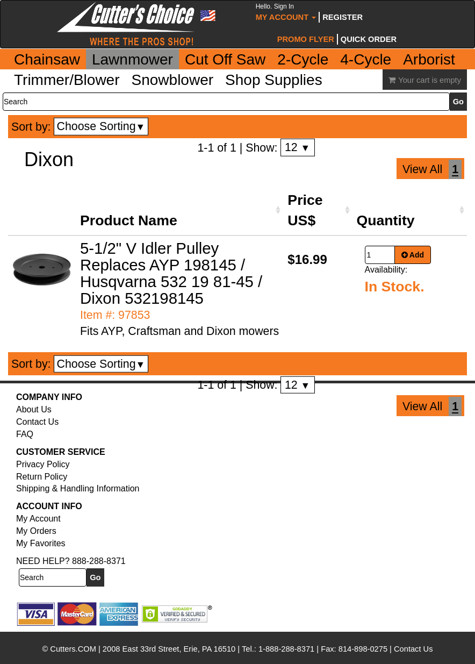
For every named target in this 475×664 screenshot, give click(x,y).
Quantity (386, 220)
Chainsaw (47, 59)
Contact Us (37, 421)
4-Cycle (365, 59)
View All (422, 169)
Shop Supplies (273, 80)
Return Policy (41, 476)
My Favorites (41, 543)
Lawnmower (132, 59)
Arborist (429, 59)
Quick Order (369, 39)
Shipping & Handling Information (77, 488)
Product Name (128, 220)
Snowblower (173, 80)
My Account (286, 12)
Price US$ (304, 210)
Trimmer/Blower (67, 80)
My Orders (36, 531)
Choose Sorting (101, 126)
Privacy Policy (43, 464)
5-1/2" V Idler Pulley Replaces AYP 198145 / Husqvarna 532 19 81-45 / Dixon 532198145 (171, 273)
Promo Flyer (305, 39)
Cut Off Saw (225, 59)
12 (297, 147)
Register (342, 17)
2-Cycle (302, 59)
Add (412, 255)
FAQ (24, 434)
